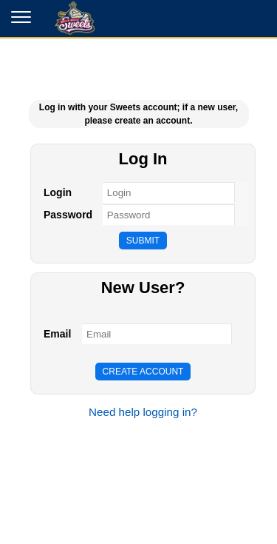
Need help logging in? (143, 412)
